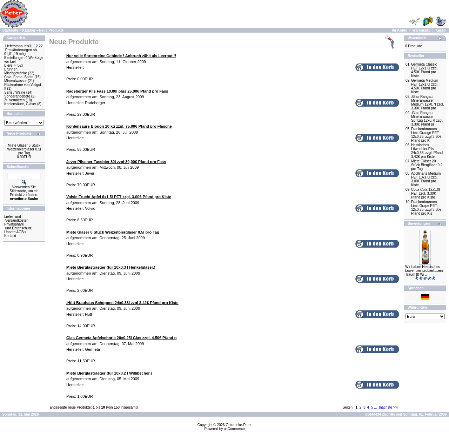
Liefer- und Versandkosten (16, 218)
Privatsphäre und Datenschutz (18, 226)
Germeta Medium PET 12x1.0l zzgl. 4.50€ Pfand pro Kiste (424, 86)
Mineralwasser (15, 81)
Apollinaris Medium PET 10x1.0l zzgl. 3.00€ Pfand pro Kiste (426, 179)
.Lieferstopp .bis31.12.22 (23, 46)
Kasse (440, 30)
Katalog (28, 30)
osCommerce (234, 429)
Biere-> (10, 65)
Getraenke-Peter (239, 425)
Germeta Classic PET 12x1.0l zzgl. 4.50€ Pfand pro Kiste (424, 70)
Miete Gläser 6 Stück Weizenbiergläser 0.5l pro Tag (24, 149)
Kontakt (10, 236)
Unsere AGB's (15, 232)
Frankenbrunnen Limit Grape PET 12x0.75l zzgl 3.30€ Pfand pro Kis (426, 207)
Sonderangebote (17, 96)
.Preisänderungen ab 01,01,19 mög (20, 52)
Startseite (10, 30)
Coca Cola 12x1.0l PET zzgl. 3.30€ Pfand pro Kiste (425, 193)
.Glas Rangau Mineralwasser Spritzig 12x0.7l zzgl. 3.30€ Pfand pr (427, 118)
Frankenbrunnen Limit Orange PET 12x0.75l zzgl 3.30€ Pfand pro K (426, 134)
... (375, 407)
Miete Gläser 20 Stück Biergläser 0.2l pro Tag (427, 165)
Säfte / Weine (14, 92)
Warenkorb (421, 30)
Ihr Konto (399, 30)
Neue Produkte (51, 30)
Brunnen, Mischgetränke (15, 71)
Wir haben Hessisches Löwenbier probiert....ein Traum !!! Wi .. (424, 270)
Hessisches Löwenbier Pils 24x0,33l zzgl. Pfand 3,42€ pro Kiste (427, 151)
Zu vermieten (14, 100)
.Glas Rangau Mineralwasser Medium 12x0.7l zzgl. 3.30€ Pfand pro (427, 102)
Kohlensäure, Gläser (20, 104)
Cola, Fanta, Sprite (18, 77)
